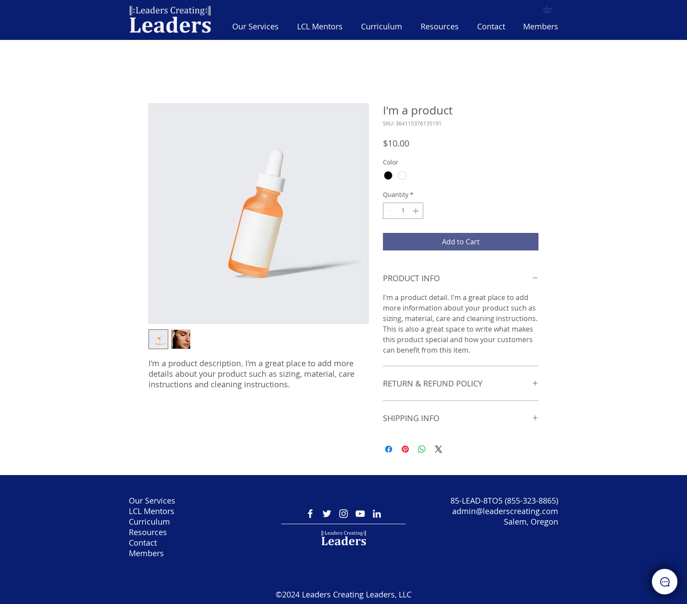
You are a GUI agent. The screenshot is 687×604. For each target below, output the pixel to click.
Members (146, 553)
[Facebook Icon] (310, 513)
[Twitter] (327, 513)
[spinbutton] (403, 210)
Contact (143, 542)
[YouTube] (360, 513)
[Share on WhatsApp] (422, 449)
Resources (148, 532)
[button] (381, 26)
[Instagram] (343, 513)
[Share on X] (438, 449)
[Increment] (416, 210)
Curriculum (149, 521)
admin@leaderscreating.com (505, 511)
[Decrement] (389, 210)
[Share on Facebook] (388, 449)
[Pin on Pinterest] (405, 449)
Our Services (152, 500)
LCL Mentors (151, 511)
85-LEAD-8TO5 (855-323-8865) (504, 500)
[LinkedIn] (376, 513)
